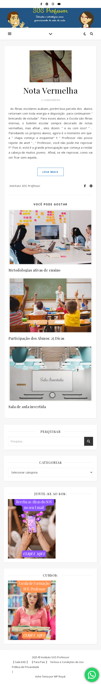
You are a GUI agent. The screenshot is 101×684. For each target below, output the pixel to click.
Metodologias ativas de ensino (35, 270)
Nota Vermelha (50, 90)
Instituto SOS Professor (25, 186)
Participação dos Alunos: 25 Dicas (36, 338)
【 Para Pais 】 (39, 662)
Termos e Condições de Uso (67, 662)
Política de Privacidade (25, 667)
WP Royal (59, 676)
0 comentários (50, 100)
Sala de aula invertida (27, 406)
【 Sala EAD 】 (20, 662)
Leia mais (50, 172)
